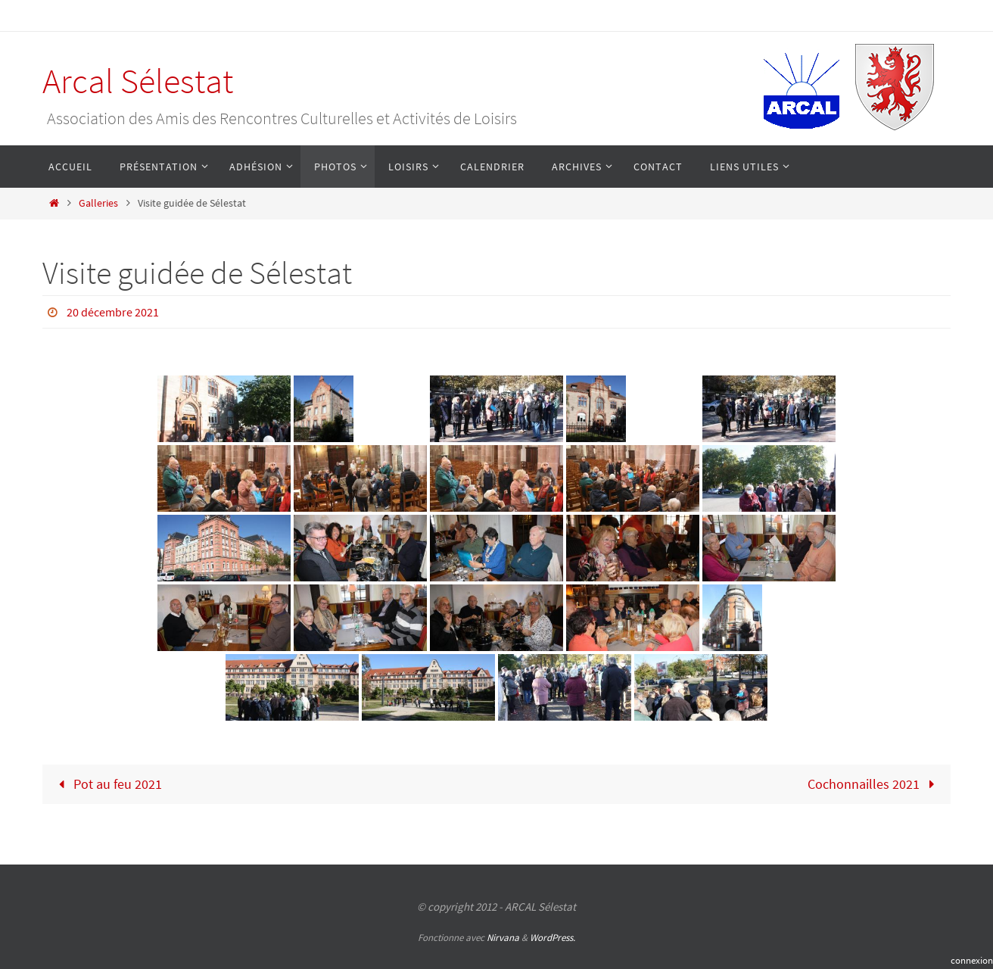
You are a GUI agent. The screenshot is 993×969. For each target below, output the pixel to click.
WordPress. (552, 937)
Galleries (98, 203)
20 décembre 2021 (113, 311)
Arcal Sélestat (137, 81)
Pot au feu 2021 (106, 784)
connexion (972, 960)
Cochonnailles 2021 (875, 784)
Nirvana (503, 937)
